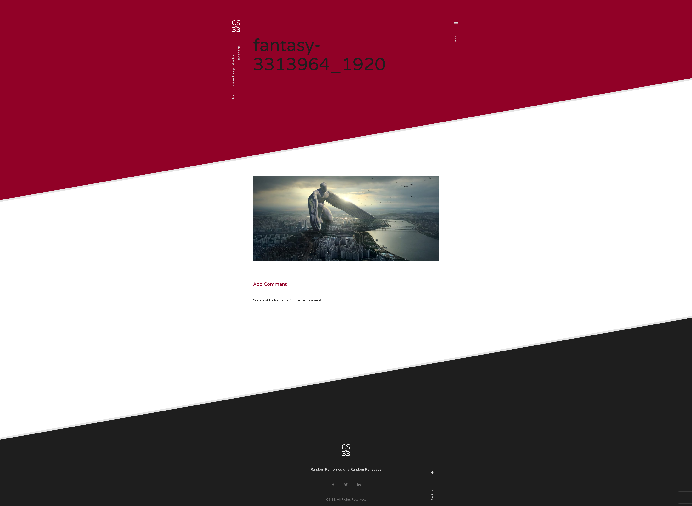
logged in (281, 300)
